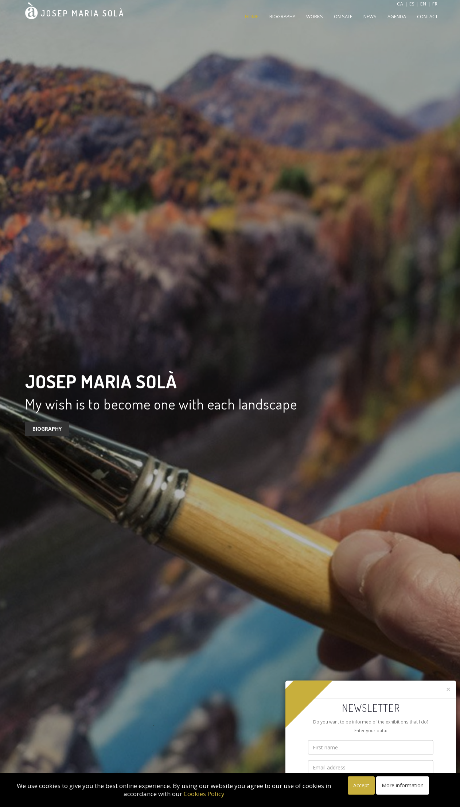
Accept (361, 785)
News (370, 16)
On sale (343, 16)
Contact (427, 16)
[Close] (448, 689)
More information (403, 785)
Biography (282, 16)
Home (251, 16)
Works (314, 16)
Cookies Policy (204, 793)
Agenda (396, 16)
